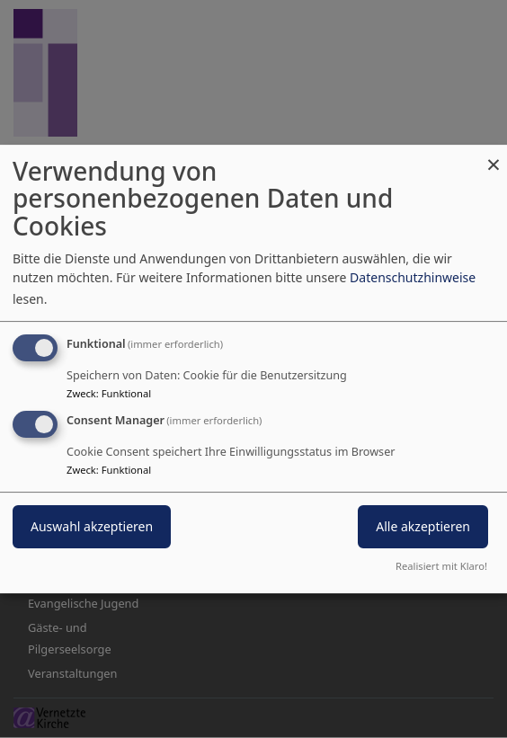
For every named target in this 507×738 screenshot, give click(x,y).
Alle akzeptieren (423, 527)
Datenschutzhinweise (413, 277)
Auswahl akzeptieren (92, 527)
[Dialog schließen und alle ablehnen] (493, 156)
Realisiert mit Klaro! (441, 566)
